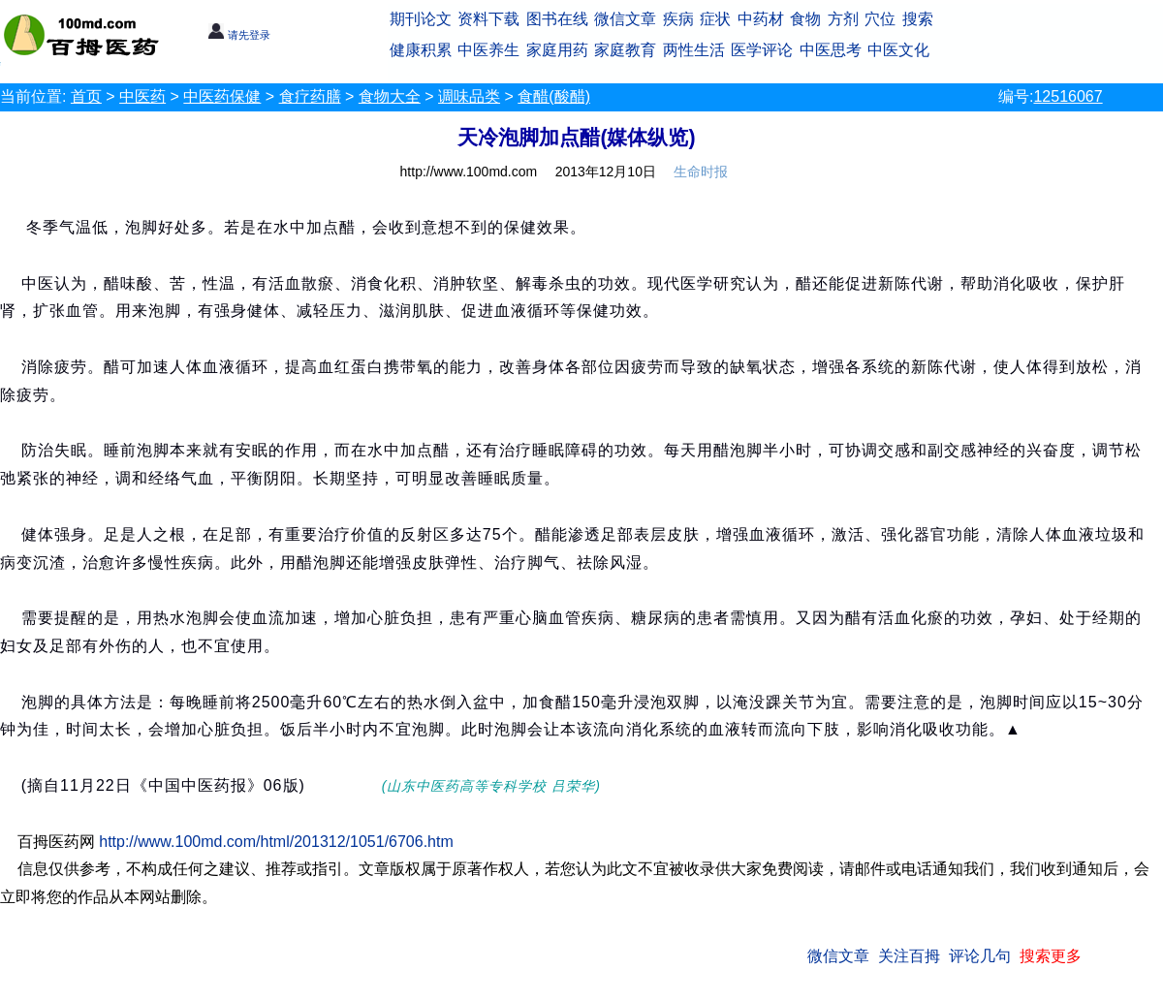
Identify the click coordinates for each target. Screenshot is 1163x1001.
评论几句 (980, 956)
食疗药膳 (310, 96)
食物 (805, 19)
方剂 (843, 19)
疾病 (678, 19)
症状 (715, 19)
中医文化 (898, 50)
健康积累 (421, 50)
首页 (86, 96)
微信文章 (625, 19)
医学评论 (762, 50)
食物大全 (390, 96)
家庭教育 (625, 50)
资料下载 (488, 19)
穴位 (880, 19)
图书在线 (557, 19)
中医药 (142, 96)
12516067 (1067, 96)
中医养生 (488, 50)
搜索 (917, 19)
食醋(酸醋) (554, 96)
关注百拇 (909, 956)
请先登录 (238, 35)
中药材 (761, 19)
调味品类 (469, 96)
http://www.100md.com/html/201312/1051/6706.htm (276, 841)
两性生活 (694, 50)
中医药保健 (222, 96)
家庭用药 (557, 50)
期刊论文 (421, 19)
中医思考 (831, 50)
